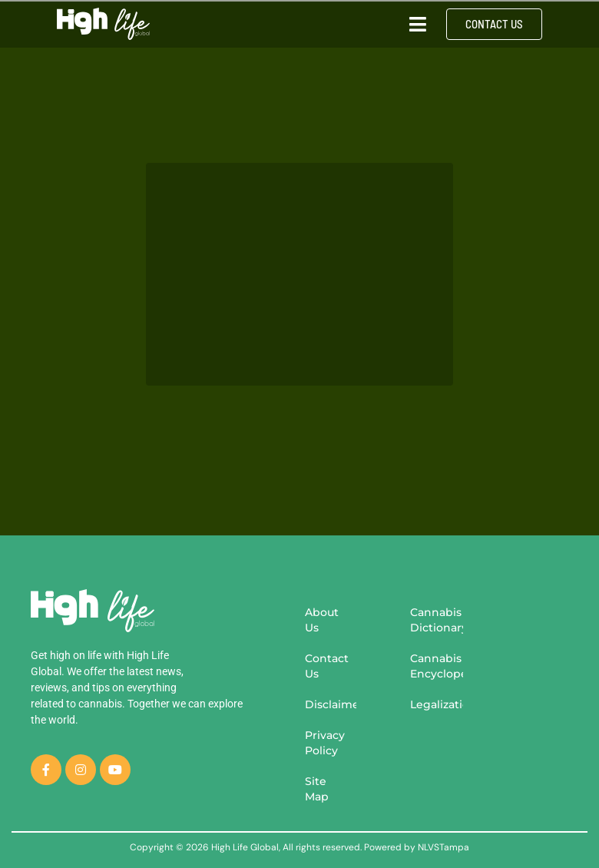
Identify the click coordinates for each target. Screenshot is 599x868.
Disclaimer (330, 704)
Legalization (437, 704)
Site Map (317, 788)
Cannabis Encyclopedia (437, 666)
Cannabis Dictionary (437, 619)
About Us (322, 619)
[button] (418, 23)
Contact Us (327, 666)
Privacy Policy (325, 742)
